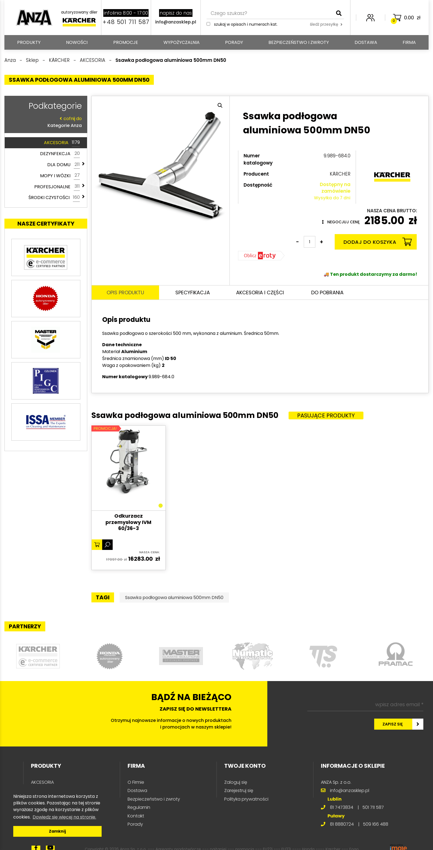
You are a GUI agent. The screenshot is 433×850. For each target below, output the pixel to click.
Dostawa (366, 42)
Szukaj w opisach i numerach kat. (246, 24)
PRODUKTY (29, 42)
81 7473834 (341, 807)
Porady (234, 42)
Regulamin (139, 807)
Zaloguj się (235, 782)
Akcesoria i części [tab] (260, 292)
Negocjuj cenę (341, 222)
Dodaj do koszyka (378, 242)
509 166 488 (375, 824)
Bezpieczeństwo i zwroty (298, 42)
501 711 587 (373, 807)
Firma (409, 42)
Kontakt (136, 816)
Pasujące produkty (326, 415)
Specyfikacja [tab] (192, 292)
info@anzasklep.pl (175, 22)
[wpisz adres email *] (365, 704)
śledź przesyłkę (326, 24)
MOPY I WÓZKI (60, 175)
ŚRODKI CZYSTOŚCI (54, 198)
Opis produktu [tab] (125, 292)
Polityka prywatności (246, 799)
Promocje (125, 42)
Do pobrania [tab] (327, 292)
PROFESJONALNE (57, 186)
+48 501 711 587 (125, 22)
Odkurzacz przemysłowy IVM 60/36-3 (128, 522)
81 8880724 (342, 824)
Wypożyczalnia (181, 42)
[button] (220, 105)
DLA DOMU (63, 165)
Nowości (77, 42)
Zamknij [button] (57, 831)
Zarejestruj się (238, 790)
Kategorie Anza (44, 122)
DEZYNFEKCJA (60, 154)
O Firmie (136, 782)
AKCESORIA (62, 143)
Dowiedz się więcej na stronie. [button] (64, 817)
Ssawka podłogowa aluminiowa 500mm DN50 (174, 597)
